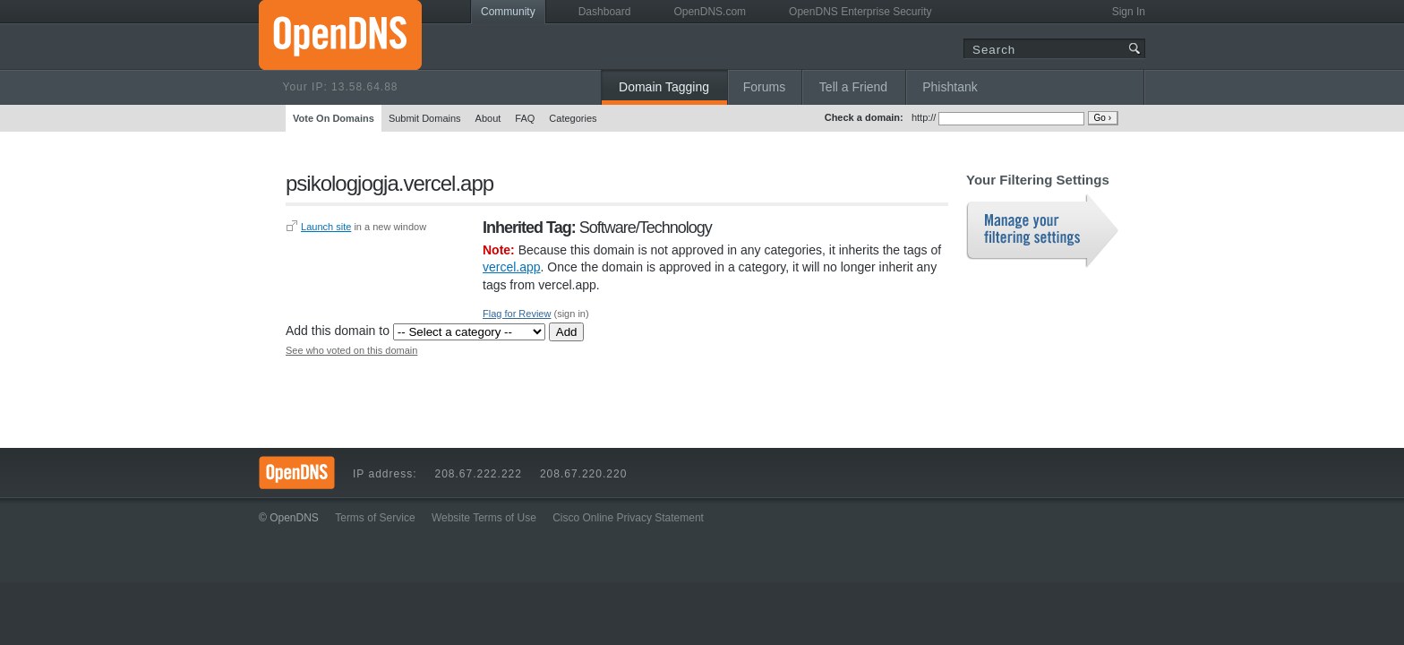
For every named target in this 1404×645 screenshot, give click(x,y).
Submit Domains (425, 118)
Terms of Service (375, 518)
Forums (764, 87)
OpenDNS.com (709, 11)
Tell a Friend (853, 87)
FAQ (525, 118)
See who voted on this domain (351, 350)
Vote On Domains (333, 118)
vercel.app (512, 267)
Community (508, 11)
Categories (572, 118)
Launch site (326, 226)
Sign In (1128, 11)
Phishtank (949, 87)
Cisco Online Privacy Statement (628, 518)
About (488, 118)
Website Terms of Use (484, 518)
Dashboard (604, 11)
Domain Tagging (664, 87)
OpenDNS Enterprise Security (860, 11)
